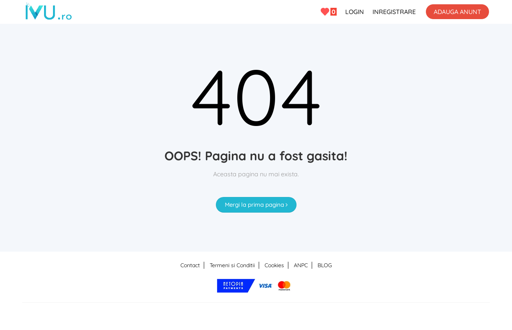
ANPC (301, 265)
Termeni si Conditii (232, 265)
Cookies (274, 265)
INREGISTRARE (394, 12)
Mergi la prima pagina (256, 204)
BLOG (325, 265)
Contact (190, 265)
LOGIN (354, 12)
